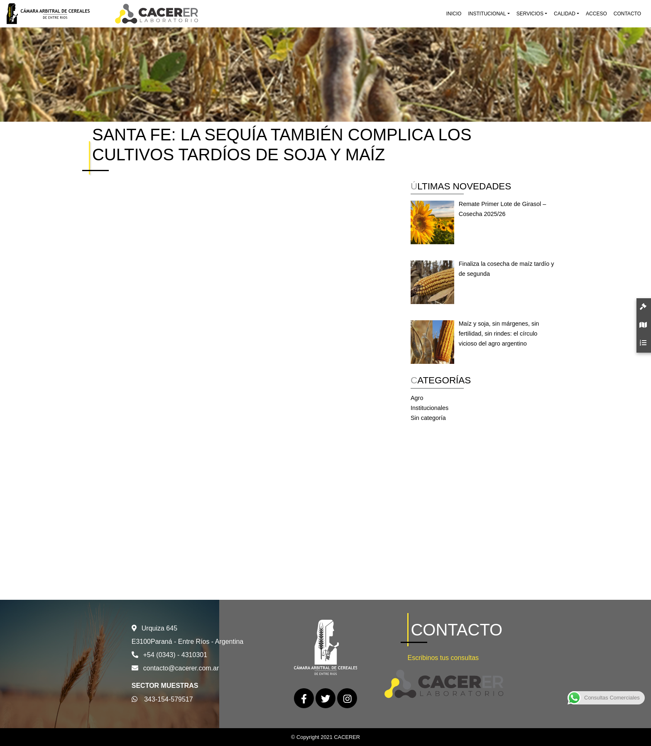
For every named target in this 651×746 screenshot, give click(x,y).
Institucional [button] (487, 14)
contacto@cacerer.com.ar (181, 668)
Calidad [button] (564, 14)
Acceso (596, 14)
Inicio (454, 14)
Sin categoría (428, 418)
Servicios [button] (529, 14)
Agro (417, 398)
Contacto (627, 14)
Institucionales (429, 408)
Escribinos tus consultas (443, 657)
